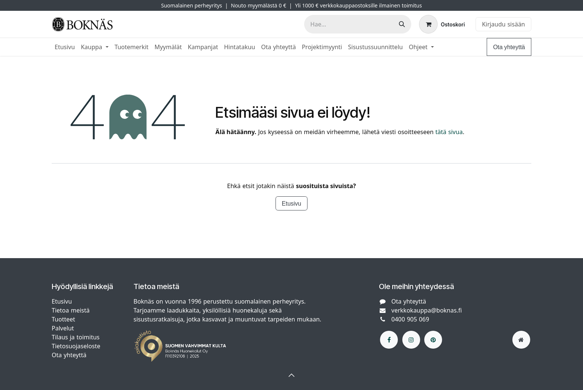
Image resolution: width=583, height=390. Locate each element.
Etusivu (291, 203)
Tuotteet (63, 319)
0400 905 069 (410, 319)
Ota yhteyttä (509, 47)
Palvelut (63, 328)
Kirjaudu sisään (503, 24)
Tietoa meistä (71, 310)
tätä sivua (449, 132)
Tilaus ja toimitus (76, 337)
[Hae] (402, 24)
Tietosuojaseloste (77, 346)
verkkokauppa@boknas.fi (427, 310)
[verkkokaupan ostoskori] (442, 24)
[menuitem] (65, 46)
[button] (291, 375)
